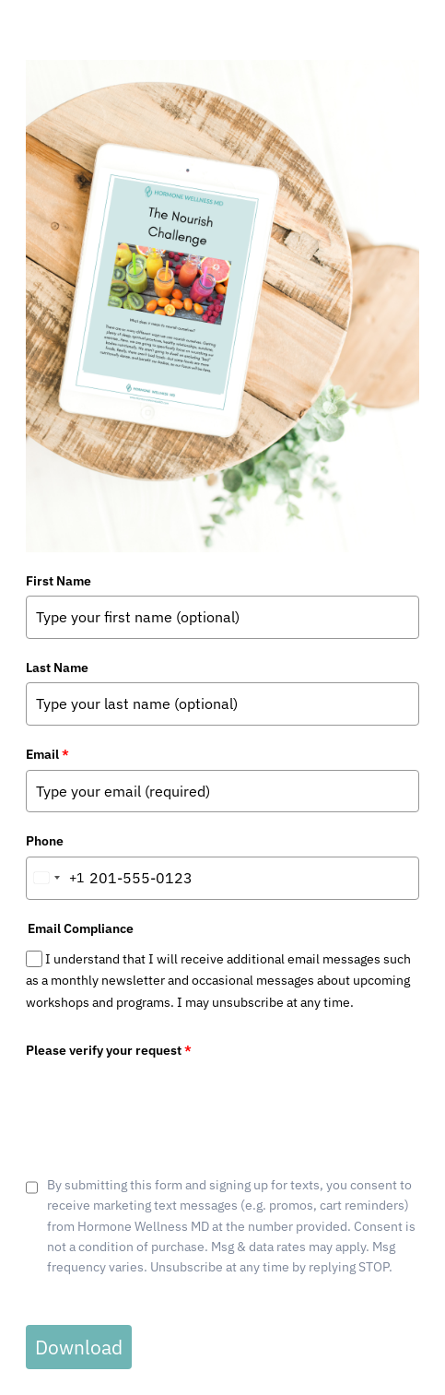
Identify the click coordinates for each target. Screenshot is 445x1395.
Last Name (57, 667)
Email (47, 754)
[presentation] (166, 1102)
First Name (58, 581)
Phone (45, 841)
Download (79, 1347)
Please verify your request (109, 1050)
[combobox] (55, 878)
